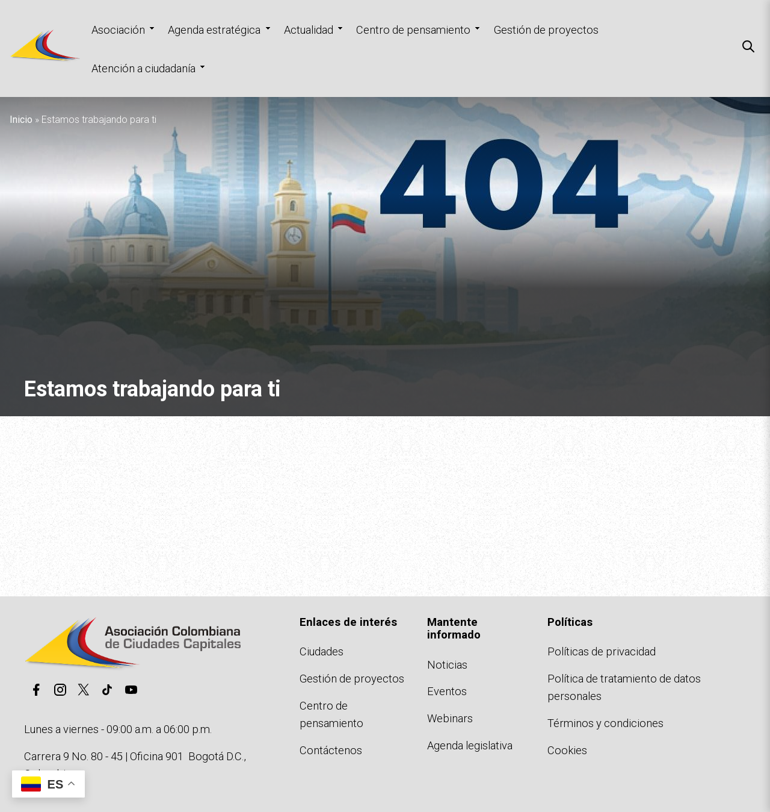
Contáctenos (331, 750)
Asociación (118, 29)
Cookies (567, 750)
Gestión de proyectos (546, 29)
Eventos (447, 691)
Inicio (21, 119)
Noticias (447, 664)
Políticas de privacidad (601, 651)
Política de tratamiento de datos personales (624, 687)
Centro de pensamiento (413, 29)
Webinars (450, 718)
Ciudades (321, 651)
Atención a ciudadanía (143, 68)
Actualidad (308, 29)
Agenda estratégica (214, 29)
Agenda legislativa (470, 745)
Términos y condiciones (605, 723)
